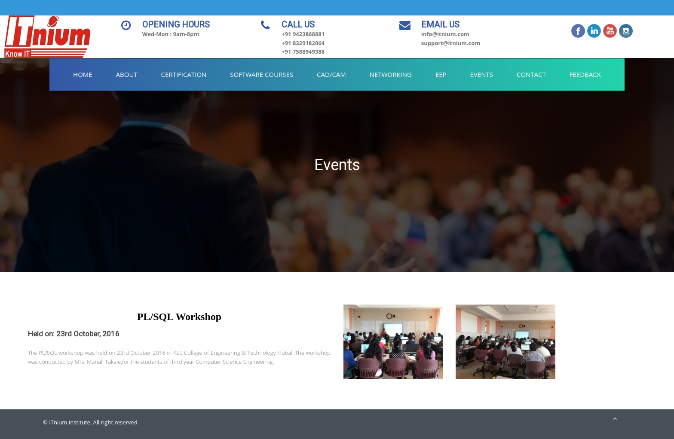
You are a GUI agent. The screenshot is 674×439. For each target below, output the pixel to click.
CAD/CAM (331, 74)
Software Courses (261, 74)
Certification (184, 74)
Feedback (585, 74)
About (127, 74)
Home (82, 74)
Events (481, 74)
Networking (391, 74)
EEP (441, 74)
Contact (531, 74)
